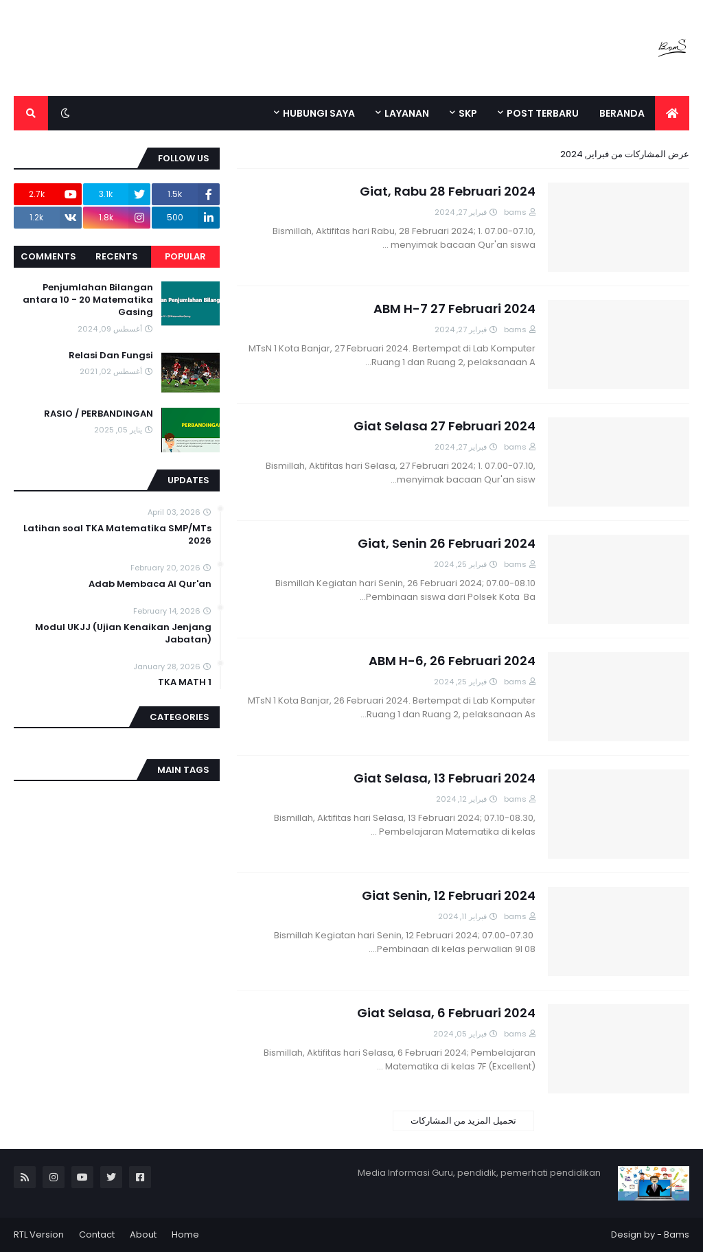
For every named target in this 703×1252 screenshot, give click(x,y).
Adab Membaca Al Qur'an (150, 584)
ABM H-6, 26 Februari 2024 (452, 660)
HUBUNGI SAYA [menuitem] (319, 113)
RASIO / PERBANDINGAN (98, 414)
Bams (676, 1234)
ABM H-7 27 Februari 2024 (454, 308)
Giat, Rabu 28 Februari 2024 (447, 191)
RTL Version (39, 1234)
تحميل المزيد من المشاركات (463, 1120)
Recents (116, 256)
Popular (185, 256)
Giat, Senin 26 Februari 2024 (446, 543)
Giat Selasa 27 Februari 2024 (444, 425)
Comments (48, 256)
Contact (97, 1234)
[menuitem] (672, 113)
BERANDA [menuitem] (622, 113)
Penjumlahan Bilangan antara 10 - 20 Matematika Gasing (88, 299)
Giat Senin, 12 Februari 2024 (448, 895)
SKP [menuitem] (468, 113)
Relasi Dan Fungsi (111, 355)
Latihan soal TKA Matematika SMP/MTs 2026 (117, 534)
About (143, 1234)
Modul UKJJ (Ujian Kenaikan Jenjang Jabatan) (123, 633)
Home (185, 1234)
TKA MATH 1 (184, 682)
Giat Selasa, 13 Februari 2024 (444, 778)
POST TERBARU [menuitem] (543, 113)
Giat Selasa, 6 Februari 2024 (446, 1012)
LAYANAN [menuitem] (406, 113)
